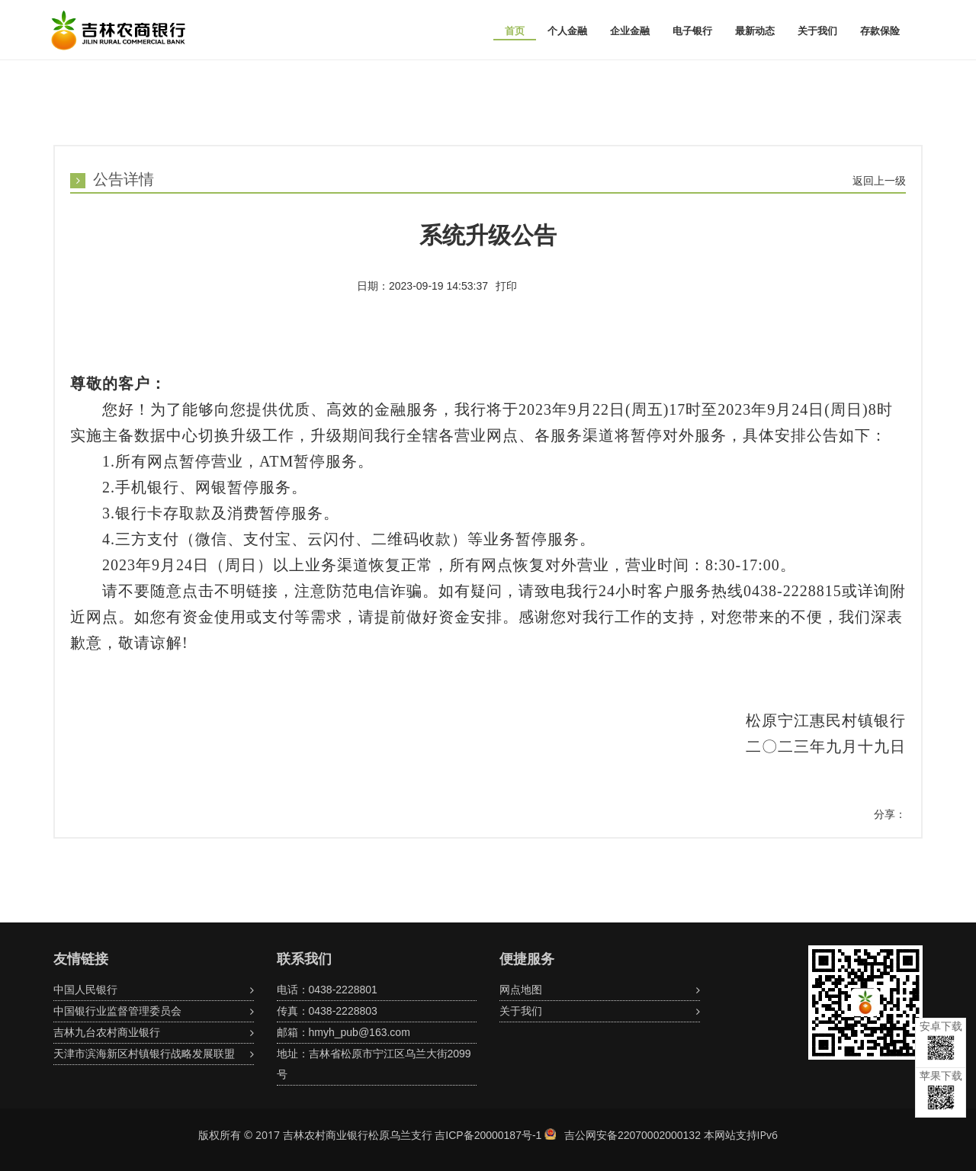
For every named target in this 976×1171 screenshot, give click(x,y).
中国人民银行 (85, 989)
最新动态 (755, 31)
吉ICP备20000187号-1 (488, 1135)
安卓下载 (941, 1040)
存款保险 (880, 31)
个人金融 (567, 31)
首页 (515, 31)
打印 (506, 286)
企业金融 (630, 31)
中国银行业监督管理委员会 (117, 1011)
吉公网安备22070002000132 (632, 1135)
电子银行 (692, 31)
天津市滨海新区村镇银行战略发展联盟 (144, 1053)
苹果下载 (941, 1090)
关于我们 (817, 31)
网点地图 (520, 989)
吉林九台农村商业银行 (106, 1032)
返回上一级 (879, 181)
